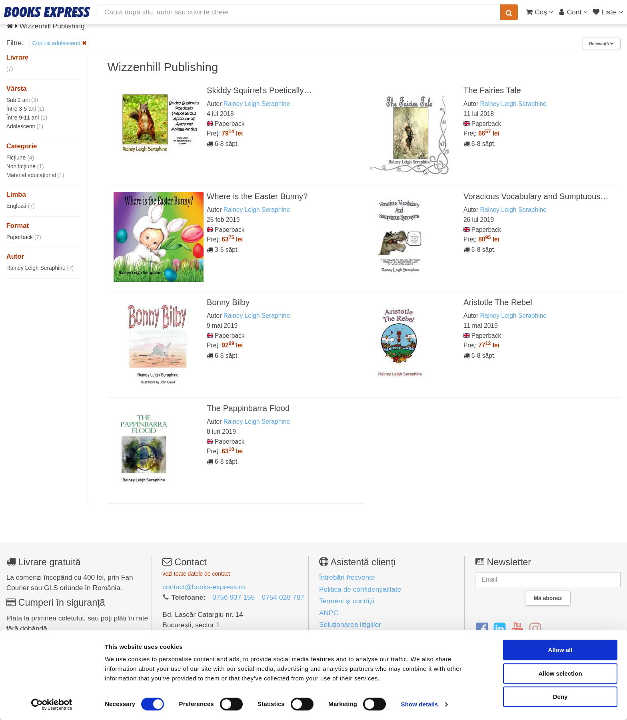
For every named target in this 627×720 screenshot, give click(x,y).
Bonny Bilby (228, 302)
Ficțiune (20, 157)
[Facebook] (482, 629)
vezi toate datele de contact (196, 573)
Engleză (20, 206)
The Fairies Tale (492, 90)
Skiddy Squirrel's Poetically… (259, 90)
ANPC (328, 613)
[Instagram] (535, 629)
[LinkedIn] (500, 629)
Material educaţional (35, 175)
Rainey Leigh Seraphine (40, 268)
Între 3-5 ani (25, 109)
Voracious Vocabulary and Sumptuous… (536, 196)
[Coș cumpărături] (539, 12)
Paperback (23, 237)
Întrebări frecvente (347, 577)
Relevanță (601, 43)
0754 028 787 (283, 597)
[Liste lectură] (609, 12)
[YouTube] (517, 629)
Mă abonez (548, 598)
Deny (560, 696)
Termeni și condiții (346, 601)
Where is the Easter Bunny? (257, 196)
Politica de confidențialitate (360, 589)
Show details (419, 704)
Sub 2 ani (22, 100)
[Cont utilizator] (573, 12)
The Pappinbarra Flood (248, 408)
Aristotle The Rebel (497, 302)
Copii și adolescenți (59, 43)
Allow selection (560, 673)
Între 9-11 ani (26, 117)
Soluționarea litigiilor (350, 624)
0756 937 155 (233, 597)
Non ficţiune (25, 166)
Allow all (560, 649)
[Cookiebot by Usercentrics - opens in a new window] (52, 704)
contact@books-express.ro (203, 587)
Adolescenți (24, 126)
